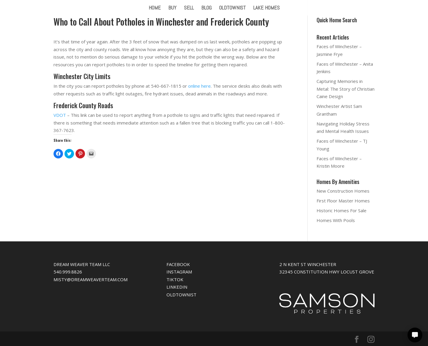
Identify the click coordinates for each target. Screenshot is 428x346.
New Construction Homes (343, 191)
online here (199, 86)
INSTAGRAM (179, 272)
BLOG (206, 8)
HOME (155, 8)
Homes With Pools (336, 220)
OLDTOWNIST (232, 8)
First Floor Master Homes (343, 201)
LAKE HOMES (266, 8)
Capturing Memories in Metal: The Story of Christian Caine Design (345, 88)
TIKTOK (174, 279)
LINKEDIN (176, 287)
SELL (189, 8)
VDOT (60, 115)
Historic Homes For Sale (341, 210)
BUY (172, 8)
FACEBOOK (178, 264)
